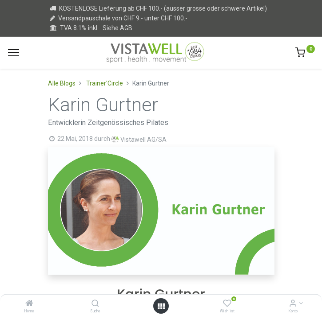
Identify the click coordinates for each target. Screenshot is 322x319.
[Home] (29, 303)
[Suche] (95, 303)
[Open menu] (161, 306)
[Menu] (13, 52)
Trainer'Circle (104, 83)
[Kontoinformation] (293, 303)
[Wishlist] (227, 303)
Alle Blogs (62, 83)
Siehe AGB (117, 27)
